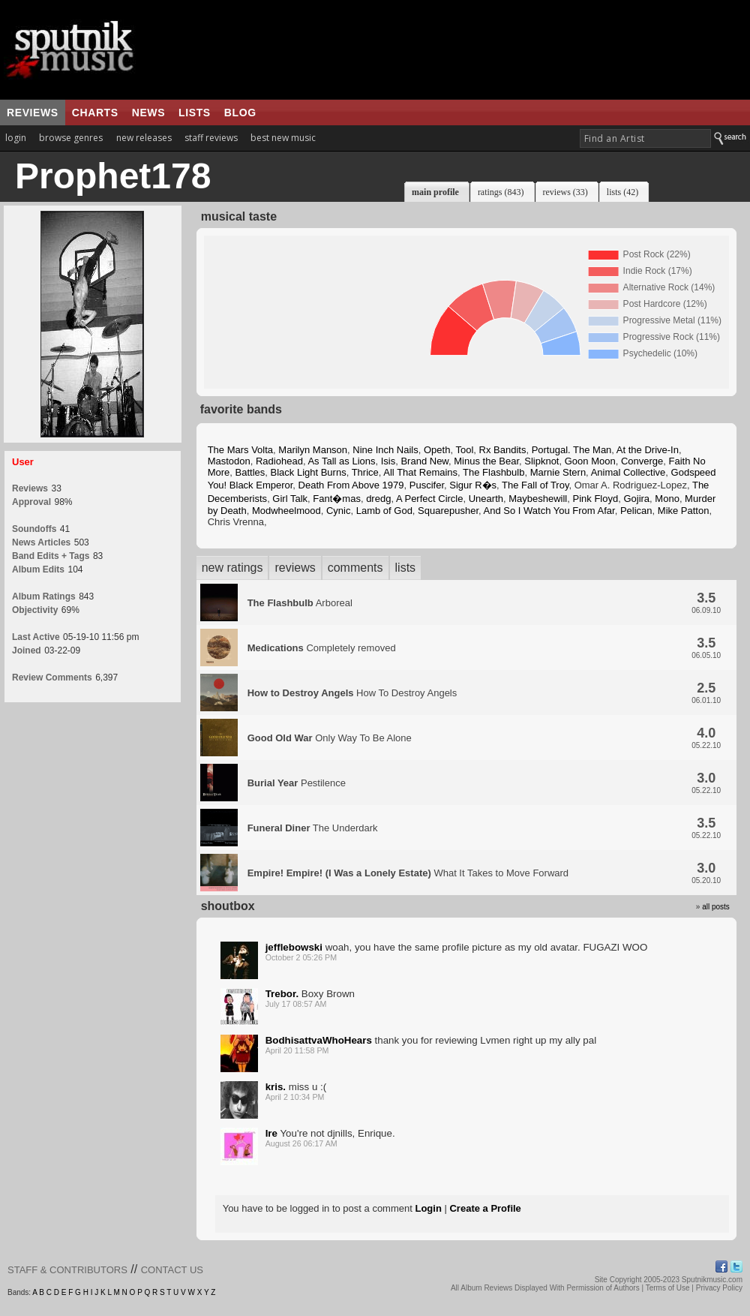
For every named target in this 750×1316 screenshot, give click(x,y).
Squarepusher (448, 510)
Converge (642, 461)
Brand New (424, 461)
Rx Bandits (502, 449)
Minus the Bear (486, 461)
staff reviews (211, 137)
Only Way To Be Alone (330, 738)
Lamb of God (384, 510)
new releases (144, 137)
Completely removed (322, 647)
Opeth (437, 449)
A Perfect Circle (430, 498)
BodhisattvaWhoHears (319, 1040)
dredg (378, 498)
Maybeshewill (537, 498)
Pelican (636, 510)
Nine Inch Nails (385, 449)
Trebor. (282, 993)
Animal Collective (628, 472)
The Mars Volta (240, 449)
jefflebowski (294, 947)
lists (194, 113)
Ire (272, 1133)
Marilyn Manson (312, 449)
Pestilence (297, 783)
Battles (251, 472)
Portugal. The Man (572, 449)
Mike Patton (684, 510)
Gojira (636, 498)
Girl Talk (290, 498)
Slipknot (541, 461)
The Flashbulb (493, 472)
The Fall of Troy (535, 485)
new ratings (232, 567)
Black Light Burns (308, 472)
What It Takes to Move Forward (408, 873)
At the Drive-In (647, 449)
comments (355, 567)
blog (240, 113)
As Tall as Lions (341, 461)
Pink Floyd (595, 498)
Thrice (365, 472)
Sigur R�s (472, 485)
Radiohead (279, 461)
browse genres (71, 137)
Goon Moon (590, 461)
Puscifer (427, 485)
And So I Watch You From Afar (549, 510)
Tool (464, 449)
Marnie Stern (558, 472)
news (148, 113)
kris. (276, 1086)
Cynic (338, 510)
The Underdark (313, 828)
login (15, 137)
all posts (716, 907)
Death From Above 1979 (351, 485)
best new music (283, 137)
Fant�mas (337, 498)
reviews (32, 113)
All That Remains (420, 472)
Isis (388, 461)
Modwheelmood (286, 510)
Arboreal (300, 602)
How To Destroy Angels (353, 693)
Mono (667, 498)
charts (95, 113)
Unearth (486, 498)
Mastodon (229, 461)
